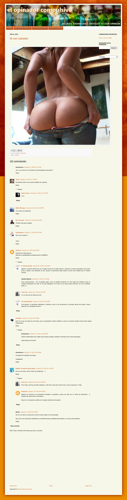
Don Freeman (20, 220)
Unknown (24, 391)
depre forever (25, 193)
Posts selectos (40, 28)
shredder (18, 318)
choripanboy (20, 232)
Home (10, 28)
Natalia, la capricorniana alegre (25, 368)
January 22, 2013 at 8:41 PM (41, 301)
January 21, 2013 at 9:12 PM (33, 232)
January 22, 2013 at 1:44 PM (40, 279)
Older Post (88, 486)
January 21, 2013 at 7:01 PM (32, 167)
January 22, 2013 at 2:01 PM (36, 292)
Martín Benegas (21, 208)
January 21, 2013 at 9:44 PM (30, 318)
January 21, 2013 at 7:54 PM (39, 193)
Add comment (15, 426)
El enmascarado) (26, 266)
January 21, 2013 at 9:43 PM (30, 250)
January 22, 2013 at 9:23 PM (29, 412)
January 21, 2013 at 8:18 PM (34, 208)
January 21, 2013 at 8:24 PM (33, 220)
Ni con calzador (19, 38)
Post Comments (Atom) (25, 489)
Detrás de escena (22, 28)
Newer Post (13, 486)
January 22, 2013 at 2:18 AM (41, 266)
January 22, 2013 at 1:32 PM (44, 368)
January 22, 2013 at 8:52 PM (36, 391)
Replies (20, 189)
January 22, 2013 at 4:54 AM (32, 352)
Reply (17, 173)
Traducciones (56, 28)
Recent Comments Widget (105, 38)
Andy (17, 179)
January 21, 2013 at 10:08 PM (39, 334)
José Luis (24, 292)
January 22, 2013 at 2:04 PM (36, 382)
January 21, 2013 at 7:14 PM (28, 179)
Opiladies (16, 155)
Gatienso (18, 250)
